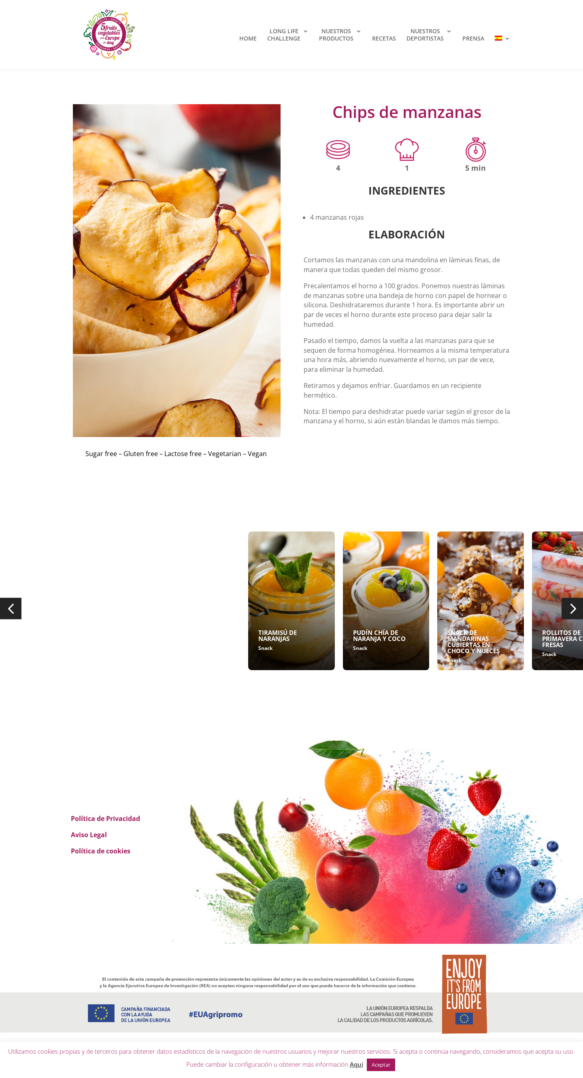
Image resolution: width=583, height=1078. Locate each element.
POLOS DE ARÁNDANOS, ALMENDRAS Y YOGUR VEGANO (196, 641)
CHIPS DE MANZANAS (100, 632)
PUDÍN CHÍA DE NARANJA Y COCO (379, 635)
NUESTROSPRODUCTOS (336, 35)
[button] (10, 608)
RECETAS (384, 38)
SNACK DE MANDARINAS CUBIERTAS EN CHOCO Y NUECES (473, 641)
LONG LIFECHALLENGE (283, 35)
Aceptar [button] (381, 1064)
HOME (248, 38)
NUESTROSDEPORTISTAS (425, 35)
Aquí (356, 1064)
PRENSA (473, 38)
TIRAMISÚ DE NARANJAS (277, 635)
